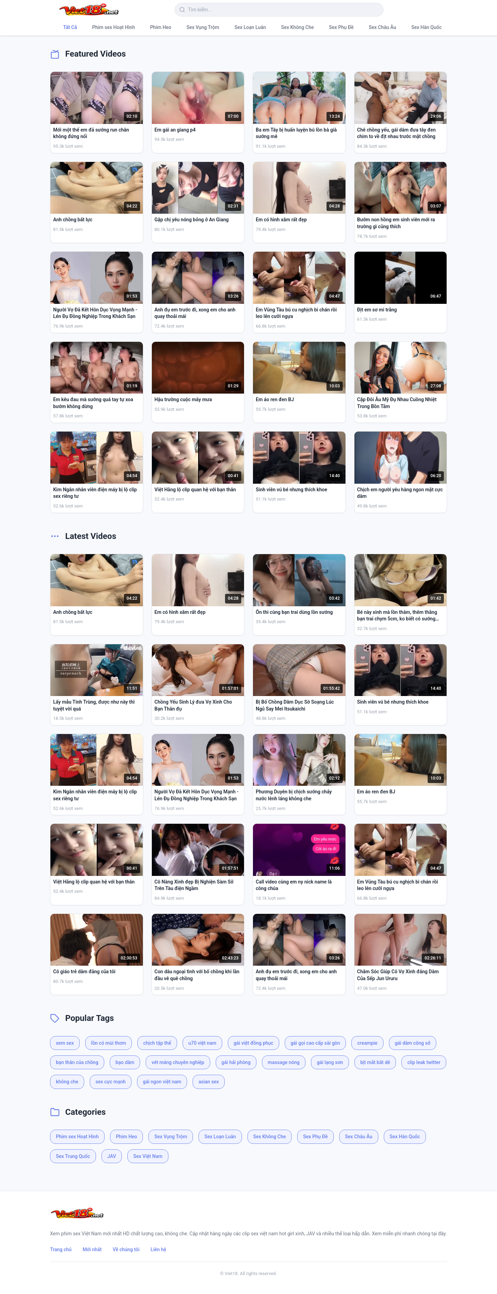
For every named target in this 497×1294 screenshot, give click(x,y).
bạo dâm (125, 1062)
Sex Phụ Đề (341, 27)
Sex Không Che (297, 27)
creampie (367, 1043)
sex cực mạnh (111, 1081)
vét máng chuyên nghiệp (178, 1062)
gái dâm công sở (412, 1043)
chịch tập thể (157, 1043)
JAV (111, 1156)
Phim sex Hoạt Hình (113, 27)
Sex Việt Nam (147, 1156)
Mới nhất (91, 1249)
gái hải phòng (236, 1062)
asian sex (208, 1081)
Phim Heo (160, 27)
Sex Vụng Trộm (202, 27)
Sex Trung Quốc (73, 1156)
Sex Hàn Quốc (426, 27)
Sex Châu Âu (382, 27)
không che (67, 1081)
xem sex (65, 1043)
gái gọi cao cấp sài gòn (315, 1043)
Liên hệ (158, 1249)
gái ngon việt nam (162, 1081)
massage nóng (284, 1062)
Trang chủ (60, 1249)
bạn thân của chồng (77, 1062)
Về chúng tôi (126, 1249)
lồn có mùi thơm (108, 1043)
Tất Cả (70, 27)
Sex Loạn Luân (250, 27)
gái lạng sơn (330, 1062)
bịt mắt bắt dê (375, 1062)
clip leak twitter (423, 1062)
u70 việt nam (202, 1043)
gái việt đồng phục (253, 1043)
